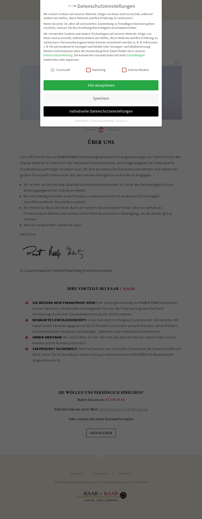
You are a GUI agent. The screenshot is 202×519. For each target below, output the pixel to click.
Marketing (96, 68)
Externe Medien (135, 68)
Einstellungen (136, 54)
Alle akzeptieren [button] (101, 83)
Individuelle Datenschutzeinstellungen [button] (101, 109)
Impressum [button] (121, 119)
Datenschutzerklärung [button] (102, 119)
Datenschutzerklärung (58, 54)
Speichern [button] (101, 96)
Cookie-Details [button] (82, 119)
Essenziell (60, 68)
